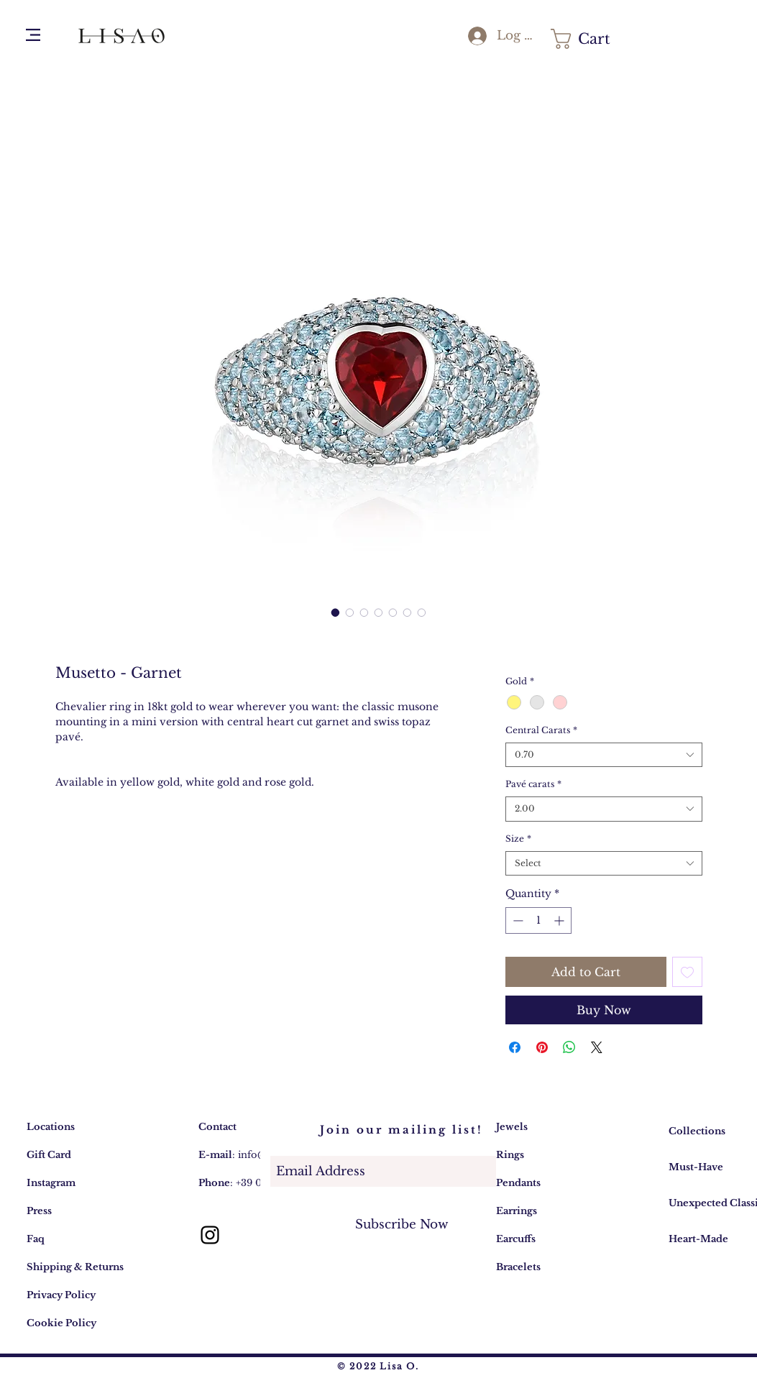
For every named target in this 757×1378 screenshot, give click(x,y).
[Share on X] (596, 1047)
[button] (33, 35)
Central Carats (541, 730)
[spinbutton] (538, 920)
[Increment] (560, 920)
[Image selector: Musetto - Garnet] (350, 612)
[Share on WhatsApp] (569, 1047)
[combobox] (603, 755)
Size (518, 838)
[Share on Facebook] (514, 1047)
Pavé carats (533, 783)
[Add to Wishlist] (687, 972)
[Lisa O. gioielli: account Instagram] (210, 1235)
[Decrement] (517, 920)
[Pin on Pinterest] (542, 1047)
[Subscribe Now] (401, 1224)
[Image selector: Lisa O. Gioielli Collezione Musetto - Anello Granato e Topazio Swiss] (336, 612)
